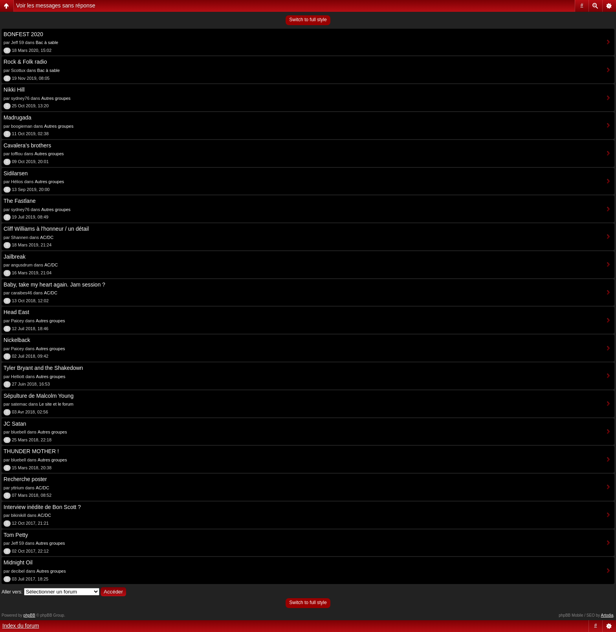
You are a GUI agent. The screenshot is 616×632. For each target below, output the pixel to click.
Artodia (607, 615)
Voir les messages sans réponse (55, 5)
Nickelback (17, 340)
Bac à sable (47, 42)
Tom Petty (16, 535)
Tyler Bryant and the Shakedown (43, 368)
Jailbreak (15, 257)
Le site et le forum (56, 404)
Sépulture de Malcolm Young (38, 396)
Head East (16, 312)
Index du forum (20, 626)
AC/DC (46, 237)
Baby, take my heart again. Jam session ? (54, 284)
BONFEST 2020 (23, 34)
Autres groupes (56, 98)
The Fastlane (20, 201)
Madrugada (17, 117)
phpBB (29, 615)
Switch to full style (307, 19)
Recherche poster (25, 479)
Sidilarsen (16, 173)
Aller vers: (12, 592)
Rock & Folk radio (25, 62)
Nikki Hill (14, 89)
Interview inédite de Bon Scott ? (42, 507)
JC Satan (15, 424)
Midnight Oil (18, 562)
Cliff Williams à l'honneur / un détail (46, 229)
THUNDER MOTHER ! (31, 451)
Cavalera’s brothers (27, 145)
